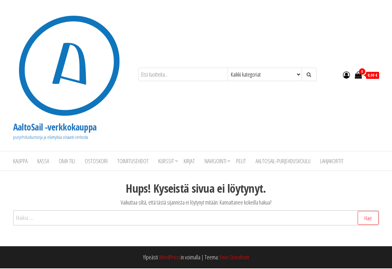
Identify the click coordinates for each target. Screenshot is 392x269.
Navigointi (215, 161)
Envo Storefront (234, 257)
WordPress (170, 257)
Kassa (43, 161)
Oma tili (67, 161)
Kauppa (20, 161)
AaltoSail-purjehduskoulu (283, 161)
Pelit (241, 161)
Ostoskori (96, 161)
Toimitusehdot (133, 161)
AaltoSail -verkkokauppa (55, 127)
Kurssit (166, 161)
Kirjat (189, 161)
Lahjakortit (332, 161)
